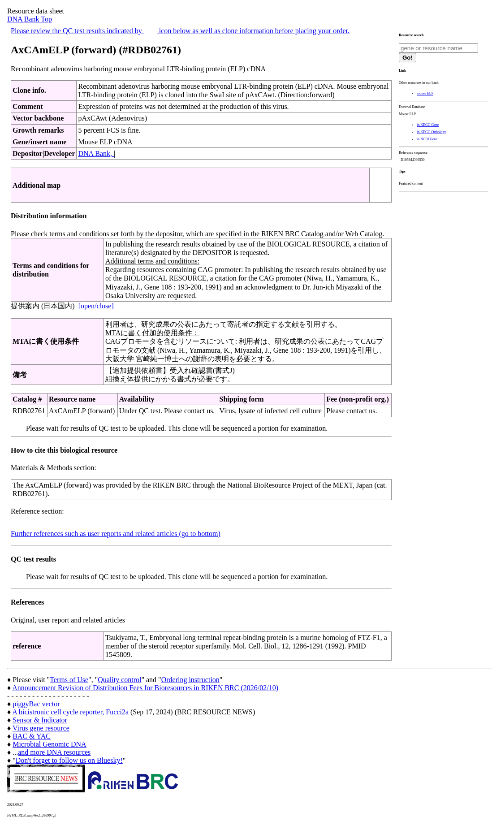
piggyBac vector (36, 704)
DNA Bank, (96, 153)
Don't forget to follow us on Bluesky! (69, 760)
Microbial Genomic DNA (49, 744)
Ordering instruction (190, 679)
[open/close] (96, 306)
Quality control (119, 679)
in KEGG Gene (428, 125)
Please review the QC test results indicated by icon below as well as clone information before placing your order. (180, 31)
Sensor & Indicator (40, 720)
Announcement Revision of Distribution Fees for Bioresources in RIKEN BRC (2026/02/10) (145, 688)
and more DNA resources (54, 752)
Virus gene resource (41, 728)
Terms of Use (69, 679)
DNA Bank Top (29, 19)
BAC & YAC (32, 736)
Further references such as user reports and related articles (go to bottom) (115, 533)
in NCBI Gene (427, 139)
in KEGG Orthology (431, 132)
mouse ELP (425, 93)
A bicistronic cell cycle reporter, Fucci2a (70, 712)
